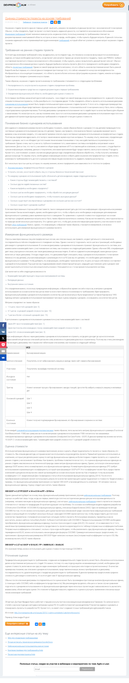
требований (64, 40)
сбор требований (19, 225)
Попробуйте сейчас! (16, 624)
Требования (27, 22)
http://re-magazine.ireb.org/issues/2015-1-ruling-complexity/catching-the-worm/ (47, 613)
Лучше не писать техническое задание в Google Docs (30, 642)
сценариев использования (16, 104)
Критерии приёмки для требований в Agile (25, 650)
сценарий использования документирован (35, 430)
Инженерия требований (15, 34)
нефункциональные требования (97, 495)
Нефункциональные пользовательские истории (28, 646)
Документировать (15, 168)
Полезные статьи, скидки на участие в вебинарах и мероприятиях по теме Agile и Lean (64, 664)
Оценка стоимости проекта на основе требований (38, 18)
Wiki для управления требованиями (23, 638)
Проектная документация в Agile (21, 654)
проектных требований (23, 67)
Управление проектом (39, 22)
